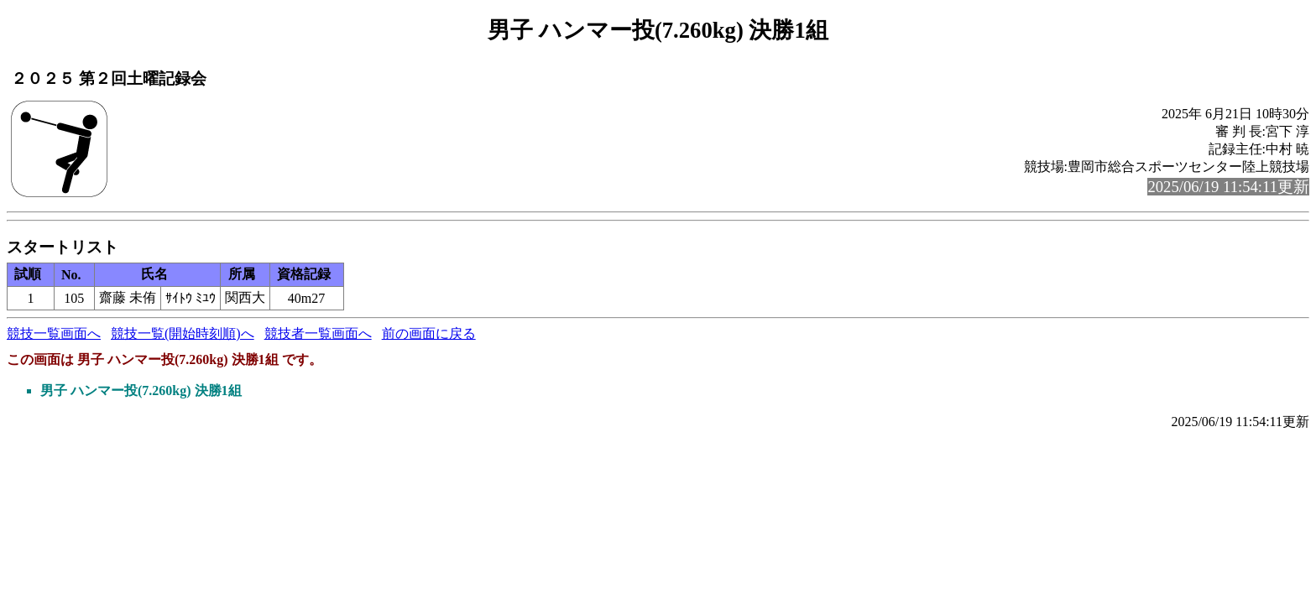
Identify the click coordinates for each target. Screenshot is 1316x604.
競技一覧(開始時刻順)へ (182, 333)
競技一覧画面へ (54, 333)
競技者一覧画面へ (318, 333)
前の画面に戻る (429, 333)
